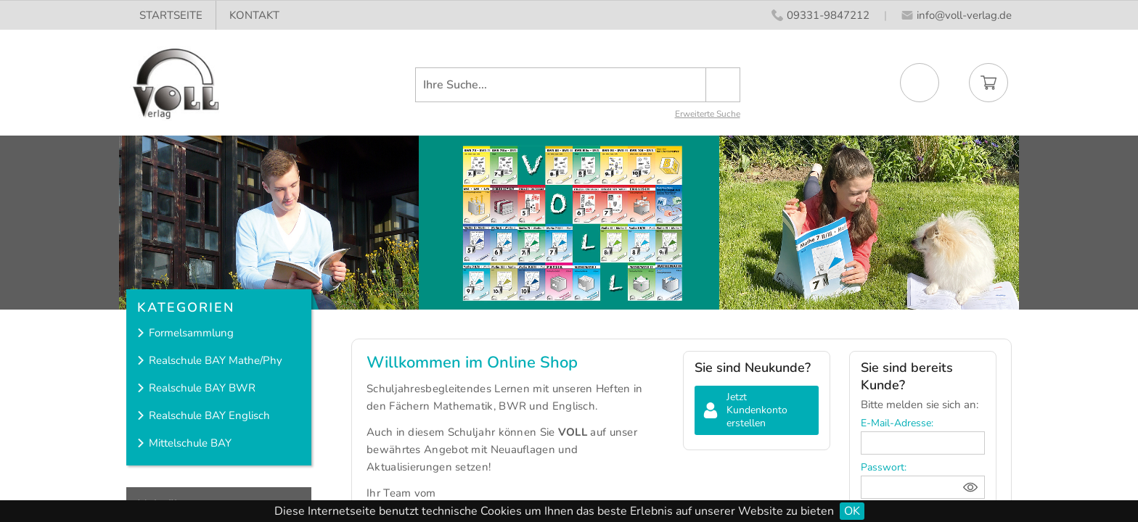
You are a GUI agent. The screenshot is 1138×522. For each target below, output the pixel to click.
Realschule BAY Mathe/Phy (215, 360)
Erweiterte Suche (707, 113)
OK (852, 511)
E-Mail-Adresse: (897, 423)
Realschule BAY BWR (202, 388)
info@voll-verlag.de (964, 15)
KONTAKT (254, 15)
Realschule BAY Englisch (209, 415)
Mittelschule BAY (190, 443)
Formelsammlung (191, 333)
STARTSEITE (170, 15)
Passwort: (883, 467)
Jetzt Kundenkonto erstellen (756, 410)
